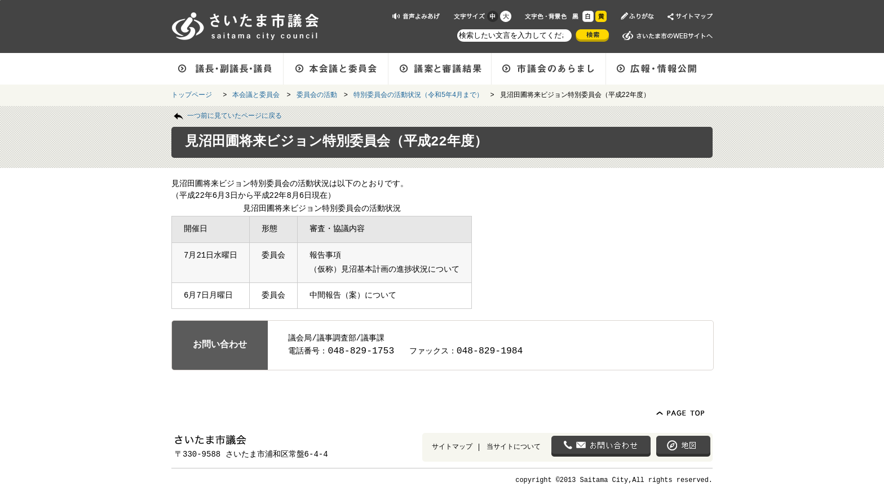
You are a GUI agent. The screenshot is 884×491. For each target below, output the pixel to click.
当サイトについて (514, 446)
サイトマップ (452, 446)
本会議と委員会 (256, 94)
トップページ (193, 94)
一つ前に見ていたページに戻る (234, 115)
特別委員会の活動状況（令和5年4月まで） (418, 94)
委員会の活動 (317, 94)
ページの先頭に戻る (0, 0)
